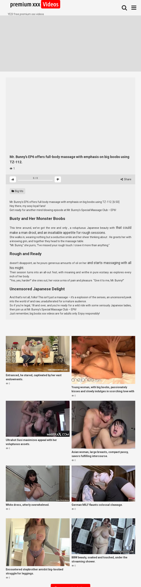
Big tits (17, 191)
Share (126, 179)
